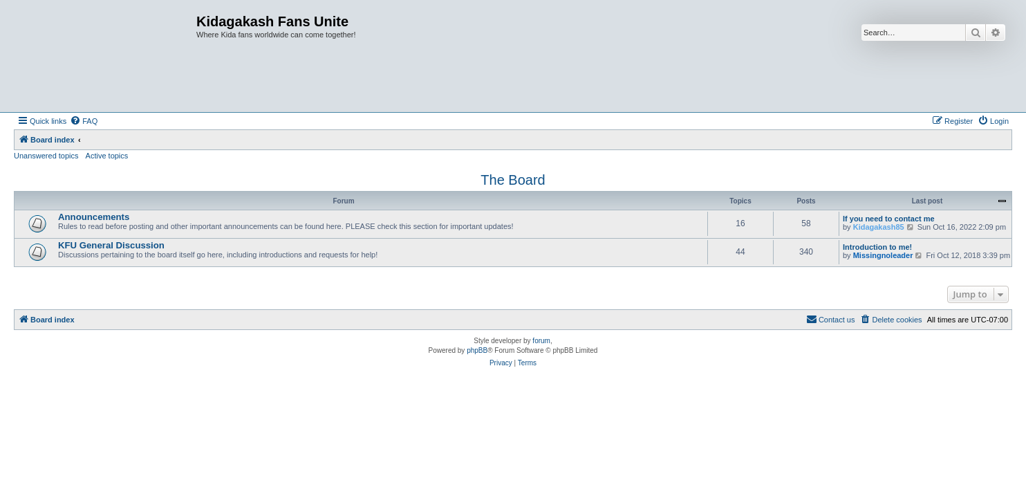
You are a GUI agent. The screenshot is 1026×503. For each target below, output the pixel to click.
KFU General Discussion (111, 245)
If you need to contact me (889, 218)
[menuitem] (83, 121)
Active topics (107, 156)
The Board (513, 180)
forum (541, 341)
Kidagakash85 (878, 227)
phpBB (477, 350)
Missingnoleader (883, 255)
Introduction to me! (877, 247)
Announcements (93, 217)
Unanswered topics (46, 156)
